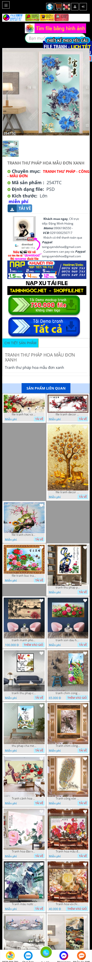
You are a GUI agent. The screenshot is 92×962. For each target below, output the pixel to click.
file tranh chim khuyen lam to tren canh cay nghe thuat (24, 535)
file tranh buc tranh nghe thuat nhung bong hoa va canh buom (24, 575)
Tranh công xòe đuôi (68, 798)
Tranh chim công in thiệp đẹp (68, 746)
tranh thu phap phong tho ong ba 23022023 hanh (68, 587)
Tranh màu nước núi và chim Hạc (24, 904)
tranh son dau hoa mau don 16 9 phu (68, 640)
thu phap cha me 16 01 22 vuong (24, 746)
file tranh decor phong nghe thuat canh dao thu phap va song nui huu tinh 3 (68, 414)
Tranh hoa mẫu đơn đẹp (68, 851)
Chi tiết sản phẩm (20, 343)
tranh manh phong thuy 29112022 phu (24, 640)
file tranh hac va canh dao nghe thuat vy (24, 414)
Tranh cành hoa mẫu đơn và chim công (24, 798)
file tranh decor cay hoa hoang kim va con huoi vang (68, 492)
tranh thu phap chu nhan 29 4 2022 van (24, 693)
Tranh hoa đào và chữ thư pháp (24, 851)
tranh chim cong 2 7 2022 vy (68, 693)
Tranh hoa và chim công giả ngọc (68, 904)
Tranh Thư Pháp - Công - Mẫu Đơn (48, 173)
